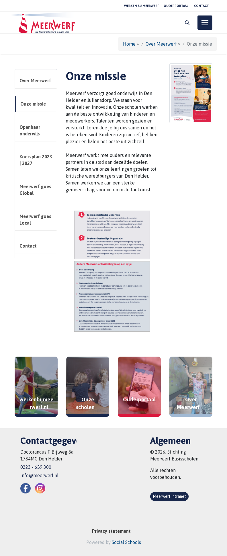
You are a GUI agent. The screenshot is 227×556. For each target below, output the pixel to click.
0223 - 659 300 (35, 467)
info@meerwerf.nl (39, 475)
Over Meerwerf (161, 43)
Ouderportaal (176, 5)
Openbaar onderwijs (29, 130)
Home (129, 43)
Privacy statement (111, 531)
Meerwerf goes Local (35, 219)
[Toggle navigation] (204, 22)
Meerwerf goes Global (35, 190)
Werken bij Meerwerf (141, 5)
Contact (201, 5)
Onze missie (33, 103)
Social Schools (126, 542)
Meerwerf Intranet (169, 496)
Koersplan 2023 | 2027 (35, 160)
